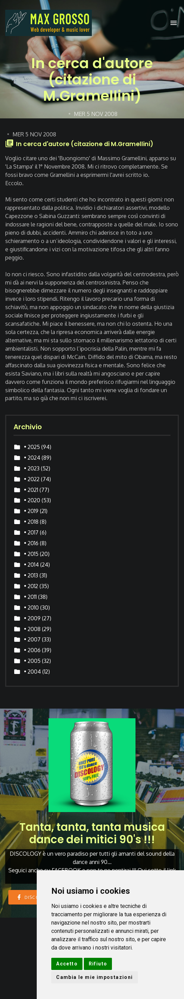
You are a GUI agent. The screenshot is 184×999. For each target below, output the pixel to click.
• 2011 (30, 596)
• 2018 (31, 521)
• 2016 (31, 543)
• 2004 (32, 671)
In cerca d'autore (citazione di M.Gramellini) (84, 144)
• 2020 (32, 500)
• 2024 (32, 457)
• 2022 (32, 479)
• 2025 (32, 446)
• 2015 (31, 553)
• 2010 (31, 607)
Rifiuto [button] (98, 963)
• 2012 (31, 586)
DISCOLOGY (34, 897)
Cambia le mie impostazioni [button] (94, 977)
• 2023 (32, 468)
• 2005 (32, 660)
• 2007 (32, 639)
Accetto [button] (67, 963)
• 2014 (31, 564)
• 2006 (32, 650)
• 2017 (31, 532)
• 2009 (32, 618)
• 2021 (31, 489)
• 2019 (31, 510)
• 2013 (31, 575)
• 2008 (32, 629)
